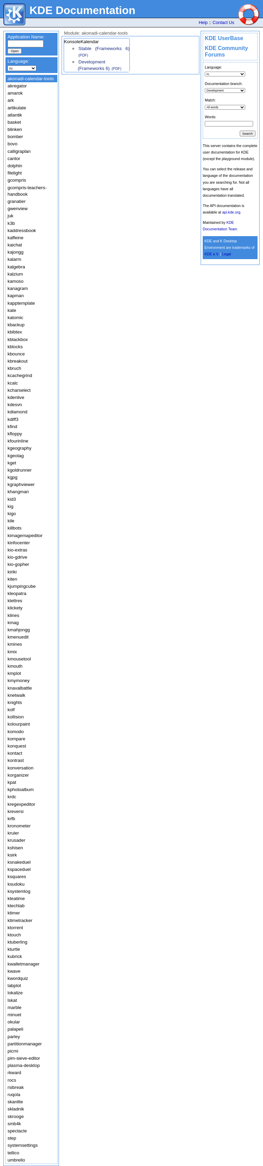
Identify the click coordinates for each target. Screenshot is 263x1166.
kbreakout (18, 361)
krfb (11, 818)
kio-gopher (18, 564)
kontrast (16, 760)
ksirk (12, 855)
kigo (12, 513)
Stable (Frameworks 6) (103, 48)
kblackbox (18, 339)
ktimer (14, 912)
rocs (12, 1080)
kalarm (14, 259)
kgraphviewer (21, 484)
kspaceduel (19, 869)
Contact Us (223, 22)
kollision (16, 716)
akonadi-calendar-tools (31, 78)
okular (14, 1021)
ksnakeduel (19, 862)
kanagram (18, 288)
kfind (12, 426)
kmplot (14, 673)
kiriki (12, 571)
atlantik (15, 115)
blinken (15, 129)
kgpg (12, 477)
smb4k (14, 1123)
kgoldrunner (20, 470)
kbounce (16, 353)
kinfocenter (19, 542)
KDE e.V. (211, 254)
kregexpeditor (21, 804)
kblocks (15, 346)
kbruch (14, 368)
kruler (13, 833)
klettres (15, 600)
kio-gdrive (17, 557)
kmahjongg (19, 629)
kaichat (15, 244)
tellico (13, 1152)
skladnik (16, 1109)
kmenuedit (18, 637)
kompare (16, 738)
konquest (17, 746)
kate (12, 310)
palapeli (15, 1029)
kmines (15, 644)
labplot (14, 985)
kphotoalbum (21, 789)
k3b (11, 223)
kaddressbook (22, 230)
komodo (16, 731)
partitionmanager (25, 1043)
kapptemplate (21, 303)
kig (10, 506)
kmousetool (19, 658)
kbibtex (15, 332)
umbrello (16, 1160)
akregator (17, 85)
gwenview (18, 208)
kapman (16, 295)
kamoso (16, 281)
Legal (226, 254)
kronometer (19, 825)
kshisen (15, 847)
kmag (13, 622)
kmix (12, 651)
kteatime (16, 898)
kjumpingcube (22, 586)
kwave (14, 971)
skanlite (15, 1101)
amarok (15, 93)
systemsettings (23, 1145)
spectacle (17, 1130)
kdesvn (15, 404)
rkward (14, 1072)
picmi (13, 1051)
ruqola (14, 1094)
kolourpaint (19, 724)
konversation (21, 767)
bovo (12, 143)
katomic (15, 317)
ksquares (17, 876)
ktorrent (15, 927)
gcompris (17, 180)
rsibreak (16, 1087)
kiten (12, 579)
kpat (12, 782)
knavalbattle (20, 688)
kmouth (15, 666)
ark (11, 100)
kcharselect (19, 390)
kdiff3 (13, 419)
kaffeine (15, 237)
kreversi (16, 811)
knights (15, 702)
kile (11, 520)
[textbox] (25, 43)
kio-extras (17, 549)
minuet (14, 1014)
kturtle (14, 949)
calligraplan (19, 151)
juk (10, 215)
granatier (17, 201)
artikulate (17, 107)
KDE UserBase (224, 38)
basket (14, 122)
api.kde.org (231, 212)
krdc (12, 796)
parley (14, 1036)
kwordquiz (18, 978)
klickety (15, 607)
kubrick (15, 956)
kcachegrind (20, 375)
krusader (16, 840)
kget (12, 462)
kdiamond (17, 411)
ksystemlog (19, 891)
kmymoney (18, 680)
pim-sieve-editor (24, 1058)
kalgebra (16, 266)
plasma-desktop (24, 1065)
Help (203, 22)
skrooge (16, 1116)
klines (13, 615)
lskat (12, 1000)
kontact (15, 753)
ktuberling (17, 942)
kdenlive (16, 397)
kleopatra (17, 593)
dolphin (15, 165)
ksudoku (16, 884)
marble (15, 1007)
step (12, 1138)
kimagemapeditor (25, 535)
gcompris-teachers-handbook (27, 191)
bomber (15, 136)
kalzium (15, 274)
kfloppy (15, 433)
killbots (15, 528)
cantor (14, 158)
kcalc (13, 383)
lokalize (15, 992)
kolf (11, 709)
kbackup (16, 324)
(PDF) (83, 55)
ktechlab (16, 905)
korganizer (18, 775)
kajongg (16, 252)
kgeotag (16, 455)
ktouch (14, 934)
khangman (18, 491)
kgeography (20, 448)
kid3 (12, 499)
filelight (15, 172)
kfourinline (18, 441)
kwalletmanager (23, 964)
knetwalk (16, 695)
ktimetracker (20, 920)
